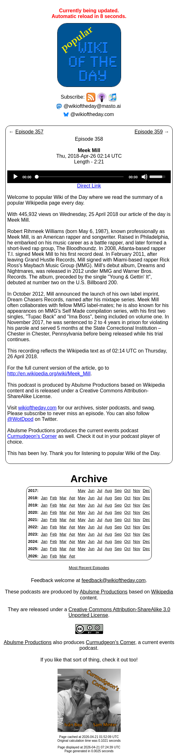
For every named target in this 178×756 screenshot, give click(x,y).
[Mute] (144, 177)
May (81, 490)
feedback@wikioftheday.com (114, 580)
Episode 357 (29, 131)
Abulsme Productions (103, 591)
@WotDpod (20, 419)
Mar (62, 497)
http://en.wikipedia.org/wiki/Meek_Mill (48, 373)
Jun (91, 490)
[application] (89, 176)
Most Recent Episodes (89, 567)
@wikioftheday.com (92, 114)
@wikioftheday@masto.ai (92, 106)
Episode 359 (149, 131)
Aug (108, 490)
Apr (72, 497)
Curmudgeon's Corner (32, 436)
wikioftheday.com (37, 407)
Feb (53, 497)
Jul (99, 490)
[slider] (80, 176)
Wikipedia (162, 591)
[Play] (15, 177)
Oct (127, 490)
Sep (118, 490)
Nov (136, 490)
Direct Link (89, 185)
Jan (44, 497)
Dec (146, 490)
